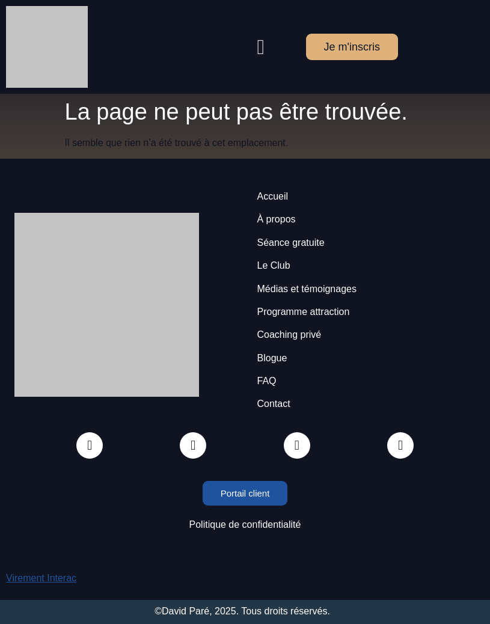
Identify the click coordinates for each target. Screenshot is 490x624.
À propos (276, 219)
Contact (273, 404)
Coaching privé (289, 334)
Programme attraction (303, 312)
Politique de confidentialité (245, 524)
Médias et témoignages (307, 289)
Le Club (273, 265)
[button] (261, 47)
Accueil (273, 196)
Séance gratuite (291, 242)
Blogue (272, 358)
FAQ (267, 381)
